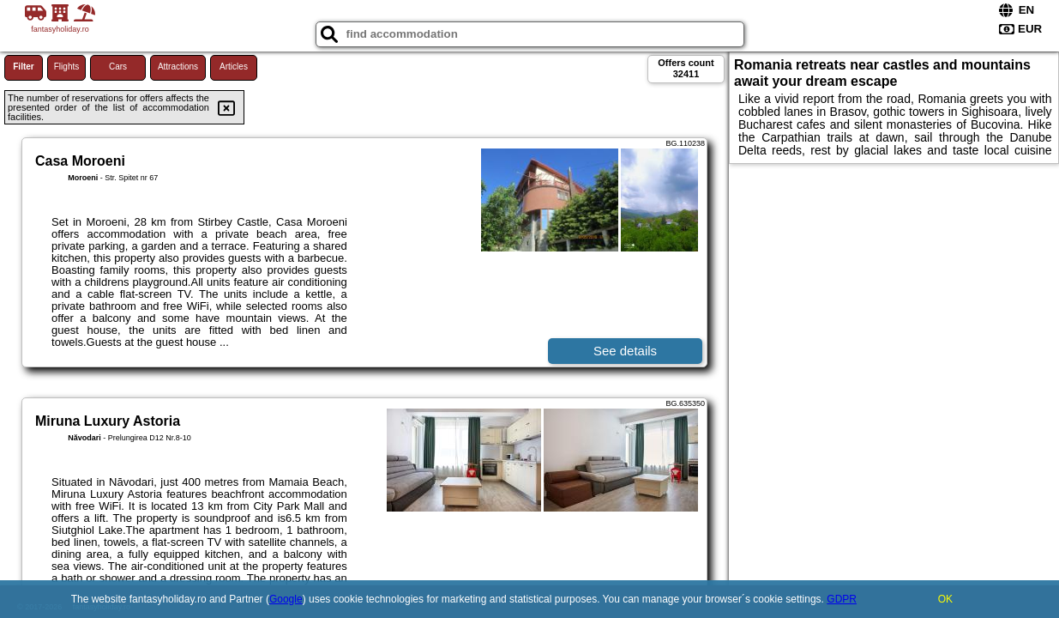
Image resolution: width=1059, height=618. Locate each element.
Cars (118, 66)
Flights (66, 66)
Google (286, 599)
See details (625, 350)
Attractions (178, 66)
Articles (234, 66)
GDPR (842, 599)
